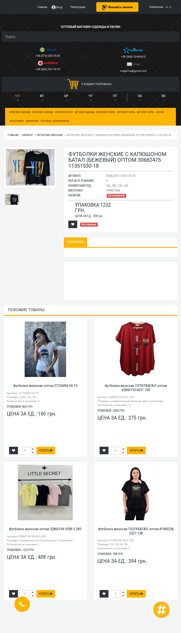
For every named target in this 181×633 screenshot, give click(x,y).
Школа (160, 112)
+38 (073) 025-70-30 (48, 55)
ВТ (42, 96)
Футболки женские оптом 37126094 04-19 (45, 385)
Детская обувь (145, 112)
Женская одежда (42, 112)
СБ (140, 96)
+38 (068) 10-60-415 (133, 56)
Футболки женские (50, 135)
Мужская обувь (105, 112)
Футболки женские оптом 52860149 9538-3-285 (45, 529)
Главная (13, 135)
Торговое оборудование (54, 121)
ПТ (115, 96)
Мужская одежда (20, 112)
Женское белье (64, 112)
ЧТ (90, 96)
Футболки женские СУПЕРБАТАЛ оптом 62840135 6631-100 (136, 387)
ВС (164, 96)
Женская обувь (126, 112)
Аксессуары (17, 121)
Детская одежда (85, 112)
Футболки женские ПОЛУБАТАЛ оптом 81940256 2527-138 (136, 531)
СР (66, 96)
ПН (17, 96)
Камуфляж (32, 121)
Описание (75, 242)
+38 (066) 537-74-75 (48, 69)
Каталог (27, 135)
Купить (45, 450)
